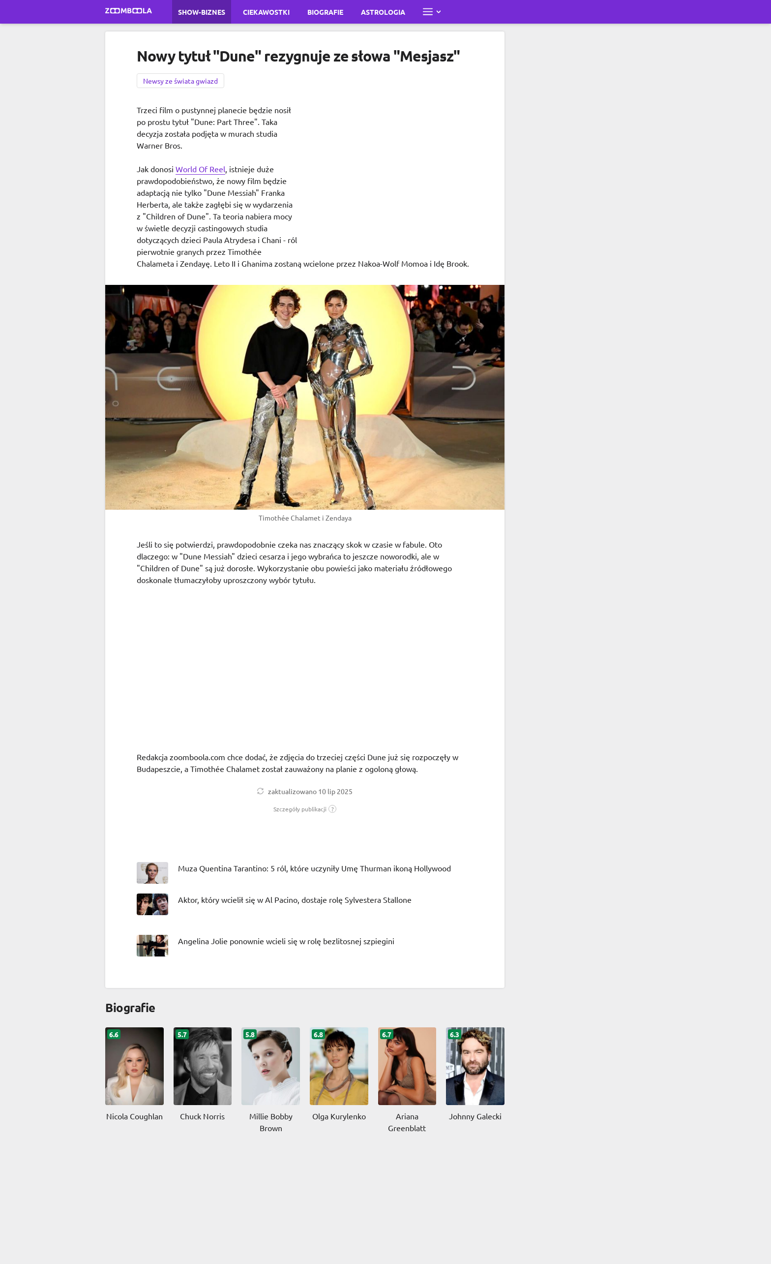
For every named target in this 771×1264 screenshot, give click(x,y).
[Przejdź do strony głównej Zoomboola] (128, 12)
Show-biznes (201, 11)
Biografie (325, 11)
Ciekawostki (266, 11)
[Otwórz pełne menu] (431, 12)
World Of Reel (200, 169)
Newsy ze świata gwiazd (180, 80)
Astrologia (383, 11)
